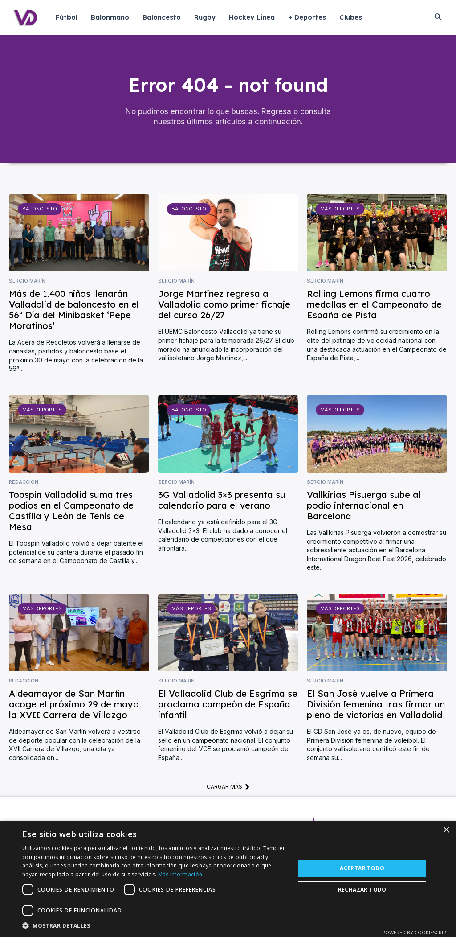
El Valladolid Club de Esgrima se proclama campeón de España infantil (227, 704)
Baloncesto (39, 209)
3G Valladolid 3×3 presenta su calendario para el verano (221, 500)
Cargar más (228, 786)
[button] (438, 17)
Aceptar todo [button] (362, 868)
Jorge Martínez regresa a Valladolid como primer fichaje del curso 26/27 (224, 304)
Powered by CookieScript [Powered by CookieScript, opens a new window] (415, 932)
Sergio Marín (27, 281)
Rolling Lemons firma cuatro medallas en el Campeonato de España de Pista (374, 304)
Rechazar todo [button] (362, 889)
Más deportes (340, 209)
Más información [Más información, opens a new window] (180, 874)
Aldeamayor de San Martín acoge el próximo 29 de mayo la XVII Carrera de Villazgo (74, 704)
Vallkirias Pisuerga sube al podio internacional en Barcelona (364, 505)
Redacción (23, 482)
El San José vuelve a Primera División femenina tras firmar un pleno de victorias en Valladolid (376, 704)
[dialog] (228, 879)
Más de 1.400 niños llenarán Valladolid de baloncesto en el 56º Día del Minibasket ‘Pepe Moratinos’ (74, 310)
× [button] (446, 830)
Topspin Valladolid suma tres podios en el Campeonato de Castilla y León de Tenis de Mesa (71, 511)
